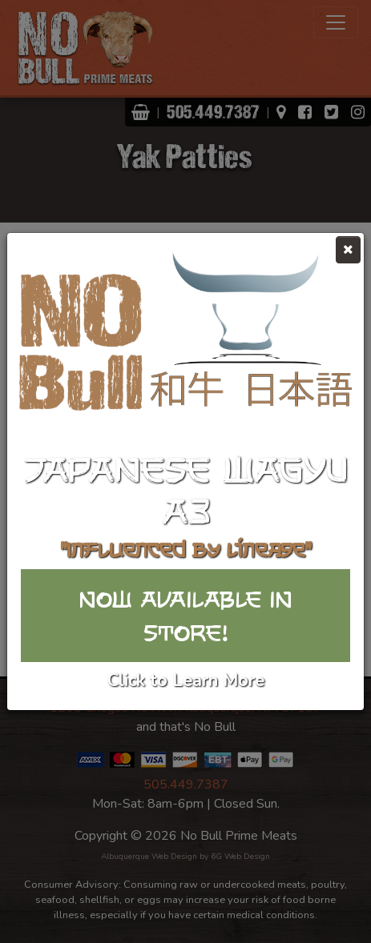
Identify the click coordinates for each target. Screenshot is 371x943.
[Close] (348, 249)
